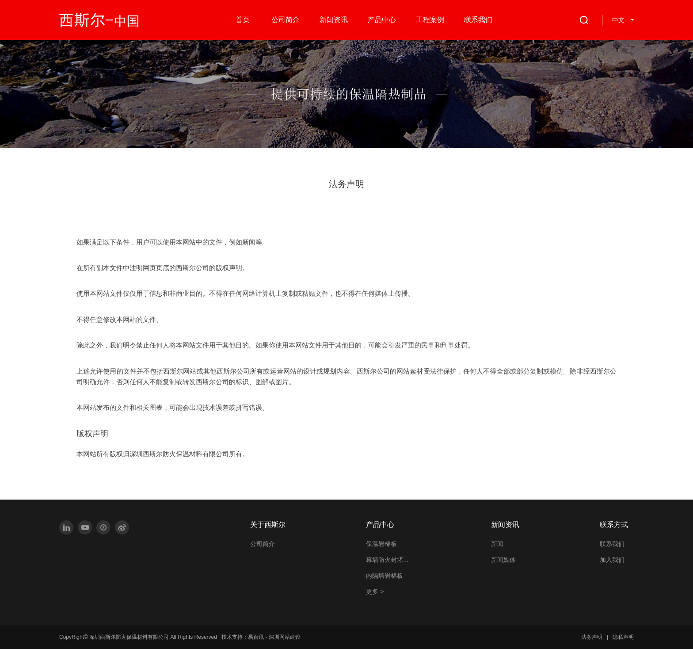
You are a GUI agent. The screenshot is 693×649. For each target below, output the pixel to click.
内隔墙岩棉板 (384, 575)
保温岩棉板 (381, 543)
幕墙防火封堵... (387, 559)
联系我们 (612, 543)
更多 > (375, 591)
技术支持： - (261, 637)
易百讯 (256, 637)
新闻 (497, 543)
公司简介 (262, 543)
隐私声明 (623, 637)
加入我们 (612, 559)
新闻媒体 (503, 559)
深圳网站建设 (285, 637)
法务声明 (591, 637)
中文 (618, 19)
